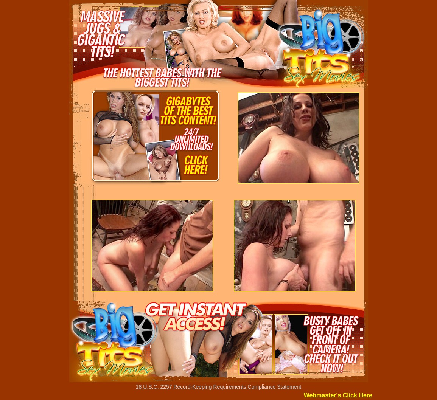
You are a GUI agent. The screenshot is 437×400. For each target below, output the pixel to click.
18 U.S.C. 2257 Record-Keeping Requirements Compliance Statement (218, 387)
